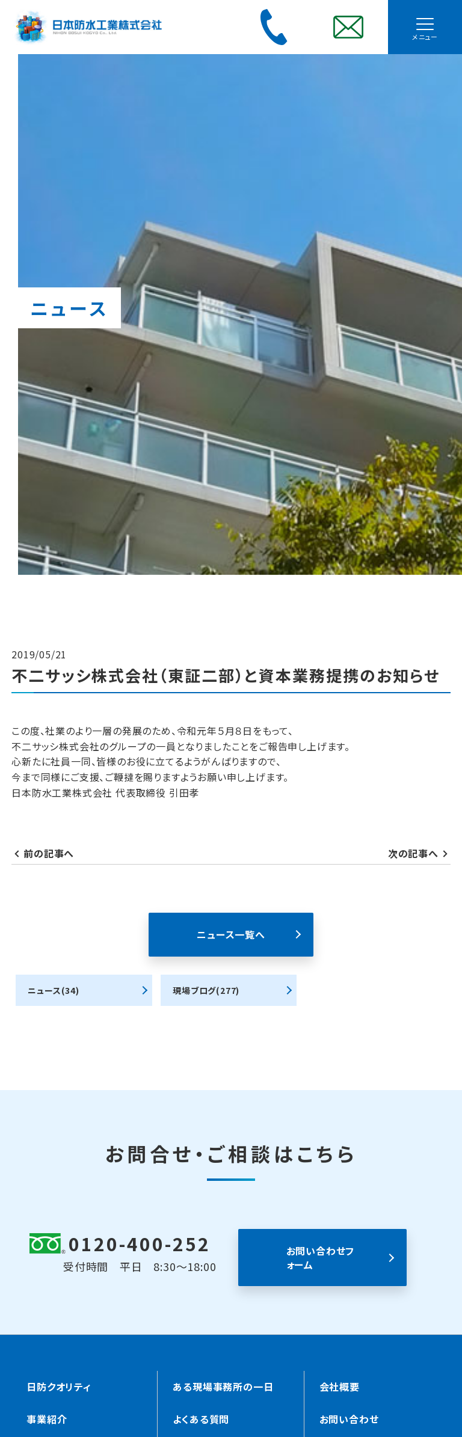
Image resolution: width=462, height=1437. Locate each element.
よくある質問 (201, 1419)
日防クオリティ (58, 1386)
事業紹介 (46, 1419)
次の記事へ (413, 853)
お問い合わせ (349, 1419)
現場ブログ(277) (206, 990)
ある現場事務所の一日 (223, 1386)
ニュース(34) (53, 990)
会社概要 (339, 1386)
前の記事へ (48, 853)
